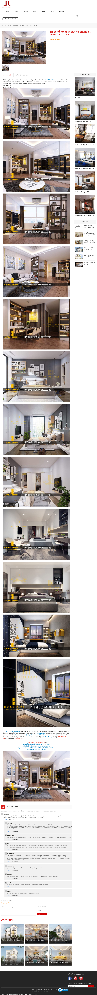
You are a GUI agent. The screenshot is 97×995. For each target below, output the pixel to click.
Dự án (33, 3)
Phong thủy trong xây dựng (65, 994)
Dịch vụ (78, 3)
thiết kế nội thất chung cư (53, 71)
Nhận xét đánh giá (6, 891)
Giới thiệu (42, 3)
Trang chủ (23, 3)
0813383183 (30, 10)
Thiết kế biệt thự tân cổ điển (51, 994)
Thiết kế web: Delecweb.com (81, 989)
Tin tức (52, 3)
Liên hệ (69, 3)
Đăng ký (91, 978)
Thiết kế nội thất (28, 994)
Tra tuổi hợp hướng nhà (38, 994)
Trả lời (5, 811)
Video (60, 3)
